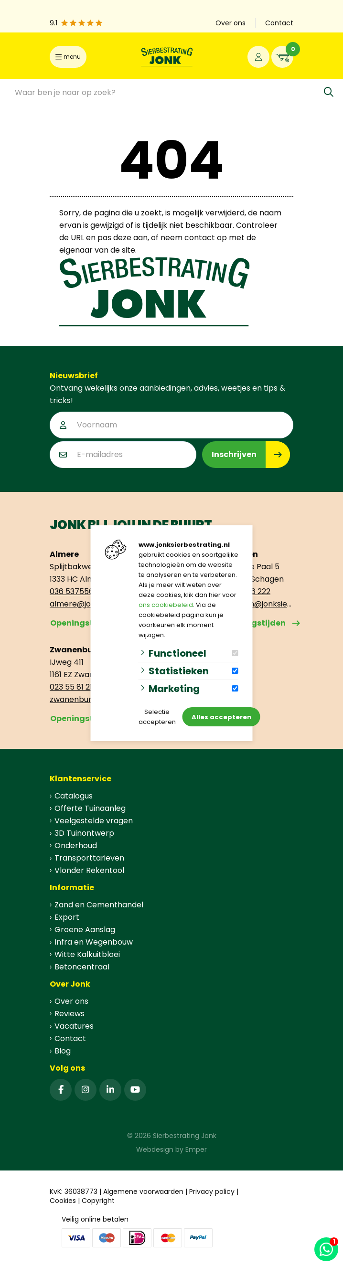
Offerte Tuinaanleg (90, 808)
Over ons (71, 1001)
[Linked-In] (110, 1090)
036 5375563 (74, 591)
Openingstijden (82, 622)
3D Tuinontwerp (84, 833)
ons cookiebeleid (166, 604)
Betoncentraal (81, 966)
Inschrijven (234, 454)
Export (66, 917)
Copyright (98, 1200)
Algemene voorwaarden (143, 1191)
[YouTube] (135, 1090)
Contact (70, 1038)
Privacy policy (212, 1191)
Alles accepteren (221, 717)
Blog (62, 1050)
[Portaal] (258, 57)
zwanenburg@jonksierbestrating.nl (85, 699)
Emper (196, 1149)
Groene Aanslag (84, 929)
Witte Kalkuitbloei (87, 954)
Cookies (63, 1200)
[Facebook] (61, 1090)
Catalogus (73, 795)
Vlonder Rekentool (89, 870)
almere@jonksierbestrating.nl (85, 603)
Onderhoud (75, 845)
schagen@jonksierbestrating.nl (257, 603)
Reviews (69, 1013)
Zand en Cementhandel (98, 904)
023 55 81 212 (73, 686)
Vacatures (74, 1026)
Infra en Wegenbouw (93, 941)
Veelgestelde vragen (93, 820)
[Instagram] (85, 1090)
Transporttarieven (89, 857)
